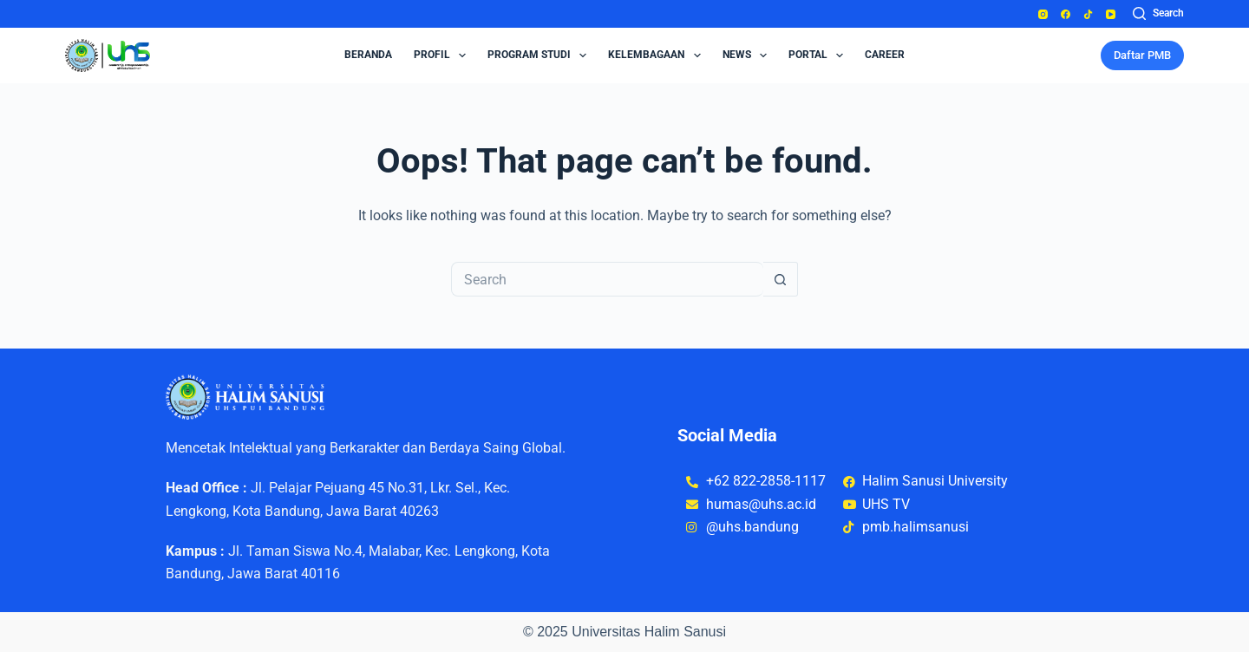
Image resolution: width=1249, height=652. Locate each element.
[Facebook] (1065, 14)
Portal (819, 55)
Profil (443, 55)
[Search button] (780, 279)
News (748, 55)
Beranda (368, 55)
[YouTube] (1110, 14)
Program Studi (540, 55)
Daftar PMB (1142, 55)
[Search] (1158, 14)
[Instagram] (1043, 14)
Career (885, 55)
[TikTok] (1088, 14)
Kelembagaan (657, 55)
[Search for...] (607, 279)
